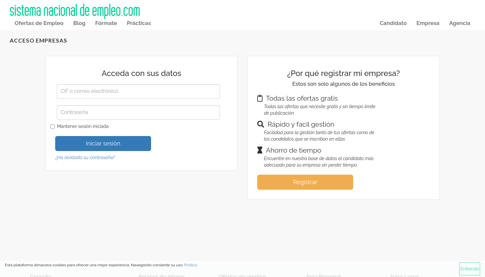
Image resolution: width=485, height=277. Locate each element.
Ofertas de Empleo (39, 23)
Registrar (305, 182)
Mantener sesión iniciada (82, 126)
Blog (79, 23)
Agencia (459, 23)
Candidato (393, 23)
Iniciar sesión (103, 143)
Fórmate (106, 23)
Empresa (428, 23)
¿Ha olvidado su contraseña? (85, 157)
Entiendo (469, 268)
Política (190, 265)
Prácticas (139, 23)
